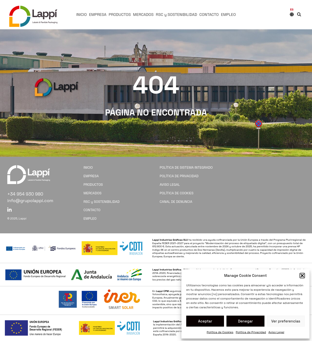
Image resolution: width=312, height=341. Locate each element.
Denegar (245, 321)
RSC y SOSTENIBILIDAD (176, 15)
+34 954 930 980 (25, 194)
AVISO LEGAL (170, 184)
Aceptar (205, 321)
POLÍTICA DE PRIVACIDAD (179, 176)
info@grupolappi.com (30, 200)
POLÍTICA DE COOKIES (177, 193)
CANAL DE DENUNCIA (176, 201)
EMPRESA (97, 15)
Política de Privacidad (251, 332)
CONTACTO (209, 15)
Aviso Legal (276, 332)
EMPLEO (228, 15)
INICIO (81, 15)
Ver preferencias (285, 321)
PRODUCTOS (120, 15)
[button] (302, 275)
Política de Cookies (220, 332)
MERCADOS (143, 15)
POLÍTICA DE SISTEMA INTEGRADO (186, 167)
